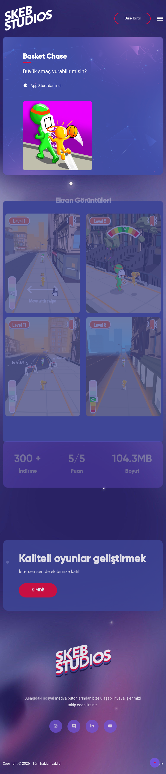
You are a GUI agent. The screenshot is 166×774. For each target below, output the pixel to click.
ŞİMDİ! (38, 608)
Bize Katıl (132, 18)
